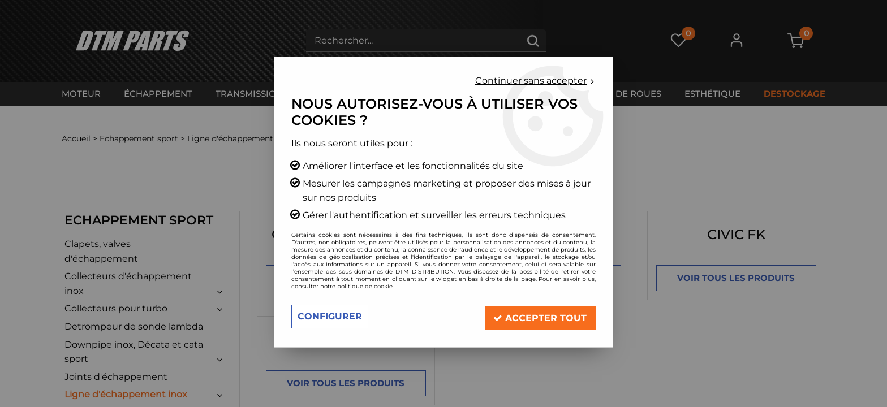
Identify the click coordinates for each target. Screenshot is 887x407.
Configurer (330, 316)
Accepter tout (540, 316)
